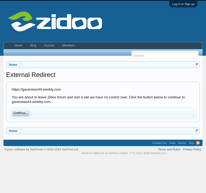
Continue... (21, 113)
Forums (49, 45)
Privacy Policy (192, 149)
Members (68, 45)
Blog (33, 45)
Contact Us (159, 142)
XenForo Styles (118, 153)
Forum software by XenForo (42, 149)
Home (18, 45)
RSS (198, 143)
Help (173, 142)
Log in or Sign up (183, 4)
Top (191, 142)
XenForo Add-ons (93, 153)
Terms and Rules (169, 149)
